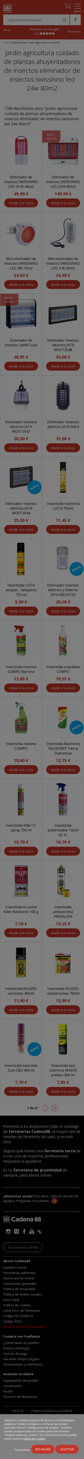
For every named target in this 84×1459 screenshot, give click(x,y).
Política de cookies (33, 1438)
